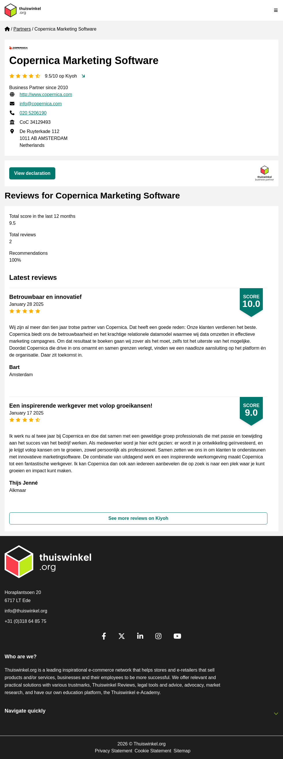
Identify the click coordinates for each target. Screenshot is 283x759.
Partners (22, 29)
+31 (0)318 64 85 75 (25, 621)
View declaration (32, 173)
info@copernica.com (41, 103)
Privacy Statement (113, 750)
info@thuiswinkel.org (26, 610)
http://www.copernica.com (46, 94)
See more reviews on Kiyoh (138, 518)
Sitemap (181, 750)
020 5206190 (33, 112)
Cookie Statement (153, 750)
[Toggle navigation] (276, 10)
